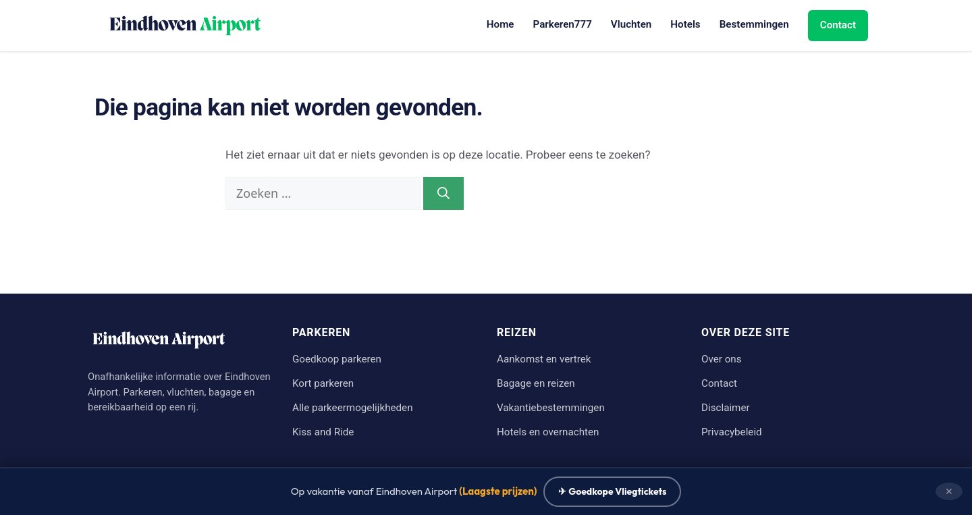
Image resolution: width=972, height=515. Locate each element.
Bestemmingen (754, 24)
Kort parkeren (323, 383)
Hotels (685, 24)
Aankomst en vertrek (544, 359)
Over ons (721, 359)
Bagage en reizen (536, 383)
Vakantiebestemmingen (551, 408)
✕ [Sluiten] (949, 491)
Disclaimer (725, 408)
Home (500, 24)
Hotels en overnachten (548, 432)
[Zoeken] (443, 193)
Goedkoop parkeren (336, 359)
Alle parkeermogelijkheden (352, 408)
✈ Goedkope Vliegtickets (612, 491)
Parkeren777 (562, 24)
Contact (838, 25)
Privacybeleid (731, 432)
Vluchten (631, 24)
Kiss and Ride (323, 432)
